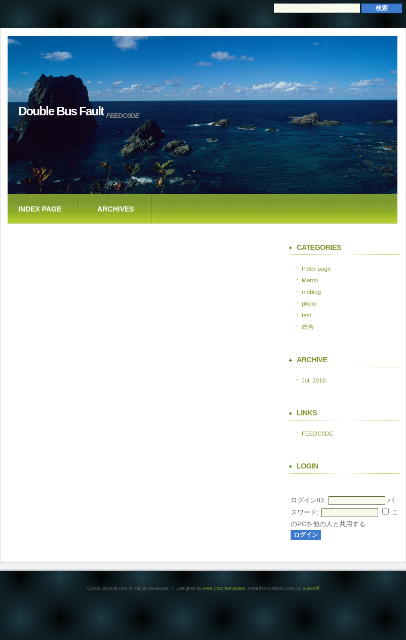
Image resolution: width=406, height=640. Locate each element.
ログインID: (308, 500)
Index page (39, 209)
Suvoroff (310, 588)
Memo (310, 280)
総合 (308, 326)
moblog (311, 291)
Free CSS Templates (224, 588)
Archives (115, 209)
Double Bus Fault (61, 111)
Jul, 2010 (314, 380)
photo (309, 303)
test (306, 315)
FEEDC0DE (317, 433)
